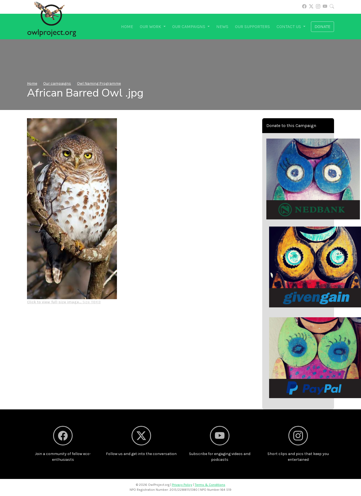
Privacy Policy (182, 485)
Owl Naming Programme (99, 83)
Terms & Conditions (210, 485)
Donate (322, 26)
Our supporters (252, 26)
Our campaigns (57, 83)
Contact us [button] (289, 26)
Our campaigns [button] (189, 26)
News (222, 26)
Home (127, 26)
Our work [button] (151, 26)
